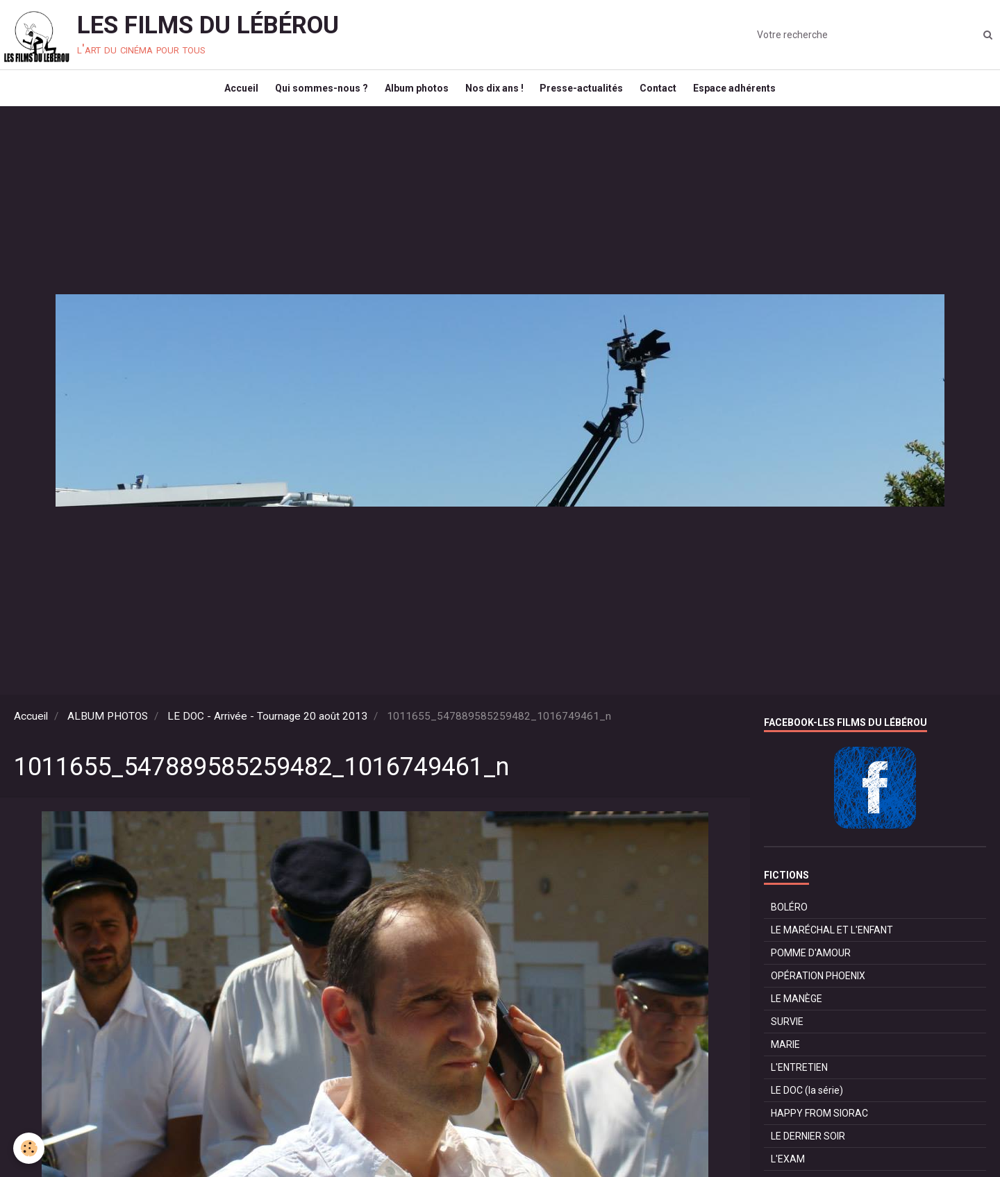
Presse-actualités (586, 94)
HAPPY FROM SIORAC (819, 1125)
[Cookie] (29, 1148)
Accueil (229, 94)
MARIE (785, 1056)
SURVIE (787, 1034)
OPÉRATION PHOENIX (818, 988)
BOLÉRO (789, 919)
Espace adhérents (747, 94)
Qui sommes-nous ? (313, 94)
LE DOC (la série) (807, 1102)
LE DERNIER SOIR (808, 1148)
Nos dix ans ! (494, 94)
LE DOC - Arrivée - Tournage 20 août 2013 (267, 728)
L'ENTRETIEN (799, 1079)
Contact (667, 94)
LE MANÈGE (796, 1011)
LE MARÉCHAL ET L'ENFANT (832, 942)
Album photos (412, 94)
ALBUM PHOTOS (107, 728)
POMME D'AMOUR (811, 965)
